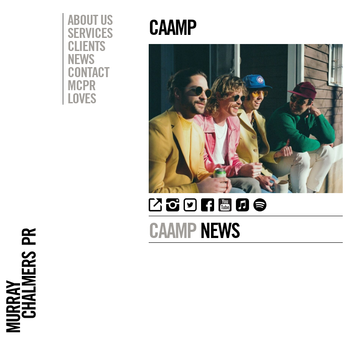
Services (90, 32)
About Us (90, 19)
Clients (86, 45)
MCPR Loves (82, 91)
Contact (88, 72)
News (81, 59)
